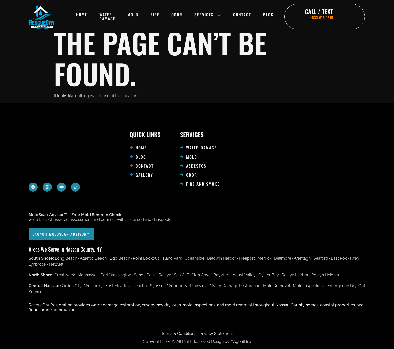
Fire (155, 15)
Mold (132, 15)
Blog (268, 15)
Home (81, 15)
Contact (242, 15)
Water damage (107, 17)
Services (207, 15)
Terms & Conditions (178, 333)
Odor (176, 15)
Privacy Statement (216, 333)
